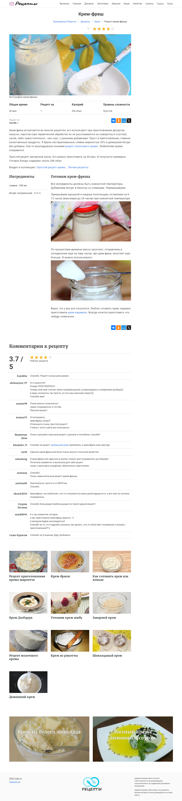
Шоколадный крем (107, 655)
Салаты (149, 3)
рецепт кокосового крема (81, 146)
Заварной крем (104, 617)
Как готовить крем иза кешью (110, 577)
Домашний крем (22, 697)
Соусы (160, 3)
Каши (127, 3)
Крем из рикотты (64, 655)
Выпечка (64, 3)
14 (88, 28)
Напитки (137, 3)
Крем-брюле (60, 576)
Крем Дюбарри (21, 617)
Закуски (116, 3)
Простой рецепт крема (51, 167)
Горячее (77, 3)
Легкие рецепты (78, 167)
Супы (170, 3)
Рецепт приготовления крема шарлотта (27, 577)
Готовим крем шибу (66, 617)
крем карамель (77, 312)
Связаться (14, 782)
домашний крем (60, 445)
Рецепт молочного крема (23, 657)
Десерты (89, 3)
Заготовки (102, 3)
